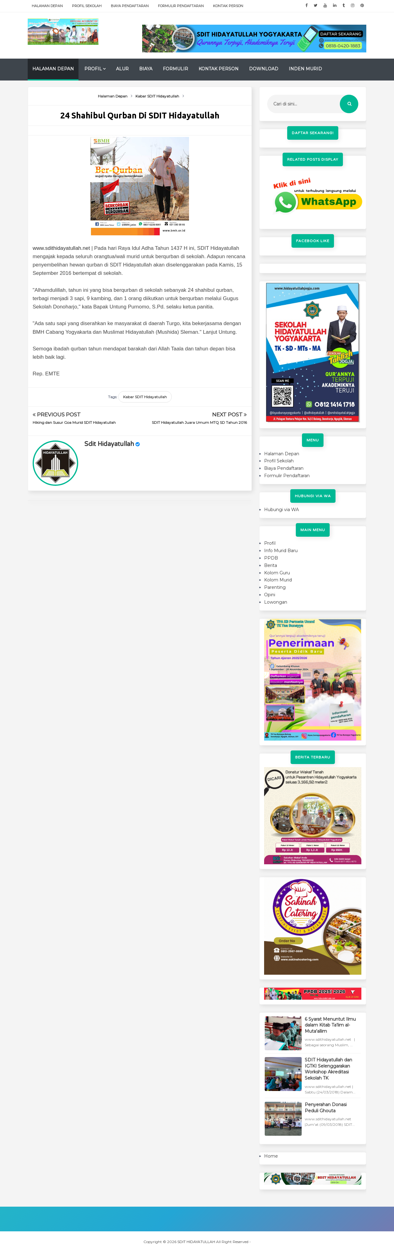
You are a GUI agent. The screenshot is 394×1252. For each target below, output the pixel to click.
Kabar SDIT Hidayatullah (145, 397)
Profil (93, 69)
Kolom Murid (278, 580)
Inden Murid (305, 69)
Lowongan (275, 602)
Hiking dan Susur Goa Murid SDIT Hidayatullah (74, 422)
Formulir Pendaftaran (181, 6)
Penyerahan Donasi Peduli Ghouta (326, 1108)
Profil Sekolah (87, 6)
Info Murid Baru (281, 550)
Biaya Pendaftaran (130, 6)
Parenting (275, 587)
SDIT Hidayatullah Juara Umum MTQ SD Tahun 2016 (199, 422)
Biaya (145, 69)
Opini (269, 594)
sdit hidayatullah (109, 444)
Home (271, 1156)
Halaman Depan (47, 6)
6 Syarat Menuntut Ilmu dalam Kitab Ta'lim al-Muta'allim (330, 1025)
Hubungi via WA (281, 509)
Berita (270, 565)
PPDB (271, 558)
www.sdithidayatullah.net (61, 248)
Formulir (175, 69)
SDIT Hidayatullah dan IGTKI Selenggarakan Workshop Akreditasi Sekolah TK (328, 1069)
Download (263, 69)
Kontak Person (228, 6)
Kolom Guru (277, 573)
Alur (122, 69)
